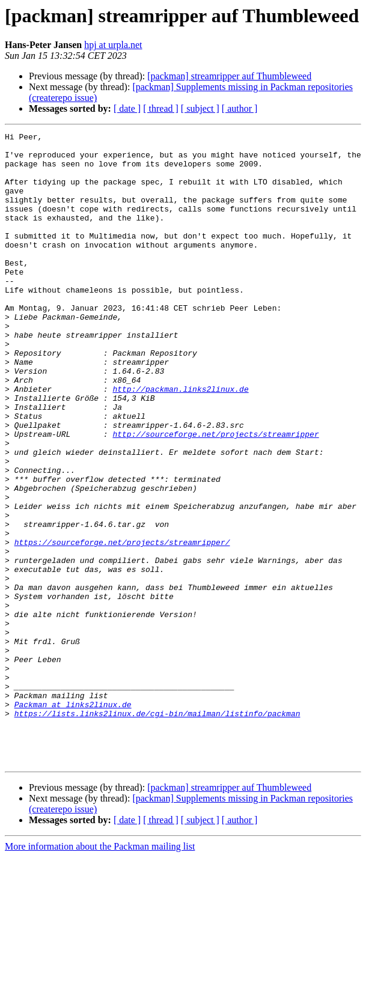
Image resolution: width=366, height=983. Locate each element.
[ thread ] (160, 108)
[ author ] (240, 108)
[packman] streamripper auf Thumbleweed (229, 76)
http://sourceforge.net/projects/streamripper (215, 495)
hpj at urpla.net (113, 45)
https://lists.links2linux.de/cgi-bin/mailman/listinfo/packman (157, 830)
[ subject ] (200, 108)
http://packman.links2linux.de (180, 441)
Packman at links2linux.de (73, 819)
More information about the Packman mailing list (100, 972)
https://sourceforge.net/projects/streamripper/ (122, 624)
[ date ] (127, 108)
